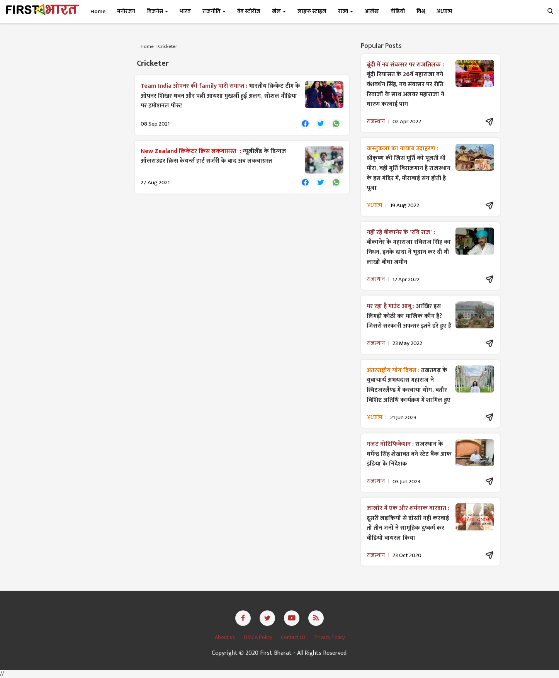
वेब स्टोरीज (248, 11)
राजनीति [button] (214, 11)
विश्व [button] (420, 11)
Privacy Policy (329, 637)
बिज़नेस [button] (157, 11)
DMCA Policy (258, 637)
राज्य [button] (345, 11)
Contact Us (294, 637)
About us (225, 637)
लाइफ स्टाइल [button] (311, 11)
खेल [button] (279, 11)
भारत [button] (185, 11)
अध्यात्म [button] (444, 11)
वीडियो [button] (398, 11)
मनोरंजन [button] (126, 11)
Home (97, 11)
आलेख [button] (372, 11)
